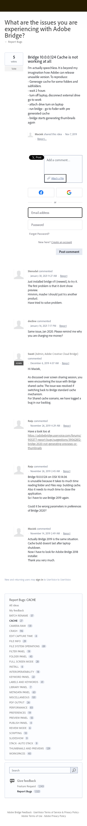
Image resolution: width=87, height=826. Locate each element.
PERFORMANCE (18, 707)
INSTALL (14, 666)
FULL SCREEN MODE (21, 661)
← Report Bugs (13, 41)
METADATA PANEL (19, 692)
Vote (14, 68)
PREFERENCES (17, 712)
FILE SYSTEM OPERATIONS (24, 646)
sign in (39, 579)
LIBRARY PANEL (18, 687)
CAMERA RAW (17, 625)
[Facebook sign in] (41, 192)
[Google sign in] (69, 192)
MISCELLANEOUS (19, 697)
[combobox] (41, 770)
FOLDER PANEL (18, 656)
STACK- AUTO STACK (21, 743)
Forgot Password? (39, 233)
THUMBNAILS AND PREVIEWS (26, 748)
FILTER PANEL (17, 651)
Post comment (69, 252)
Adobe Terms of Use (31, 816)
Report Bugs (17, 600)
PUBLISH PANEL (18, 723)
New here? (55, 242)
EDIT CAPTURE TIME (21, 636)
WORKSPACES (17, 753)
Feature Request (27, 786)
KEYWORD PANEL (19, 677)
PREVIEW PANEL (18, 717)
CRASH (13, 631)
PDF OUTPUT (16, 702)
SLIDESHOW (16, 738)
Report (63, 276)
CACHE (31, 600)
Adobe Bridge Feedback (19, 812)
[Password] (55, 225)
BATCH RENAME (18, 615)
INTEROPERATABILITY (21, 671)
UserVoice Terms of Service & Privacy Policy (56, 812)
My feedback (16, 610)
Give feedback (26, 781)
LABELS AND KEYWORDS (23, 682)
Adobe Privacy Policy (55, 816)
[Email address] (55, 212)
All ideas (14, 605)
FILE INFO (15, 641)
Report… (42, 138)
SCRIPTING (15, 733)
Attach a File (57, 178)
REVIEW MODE (17, 728)
